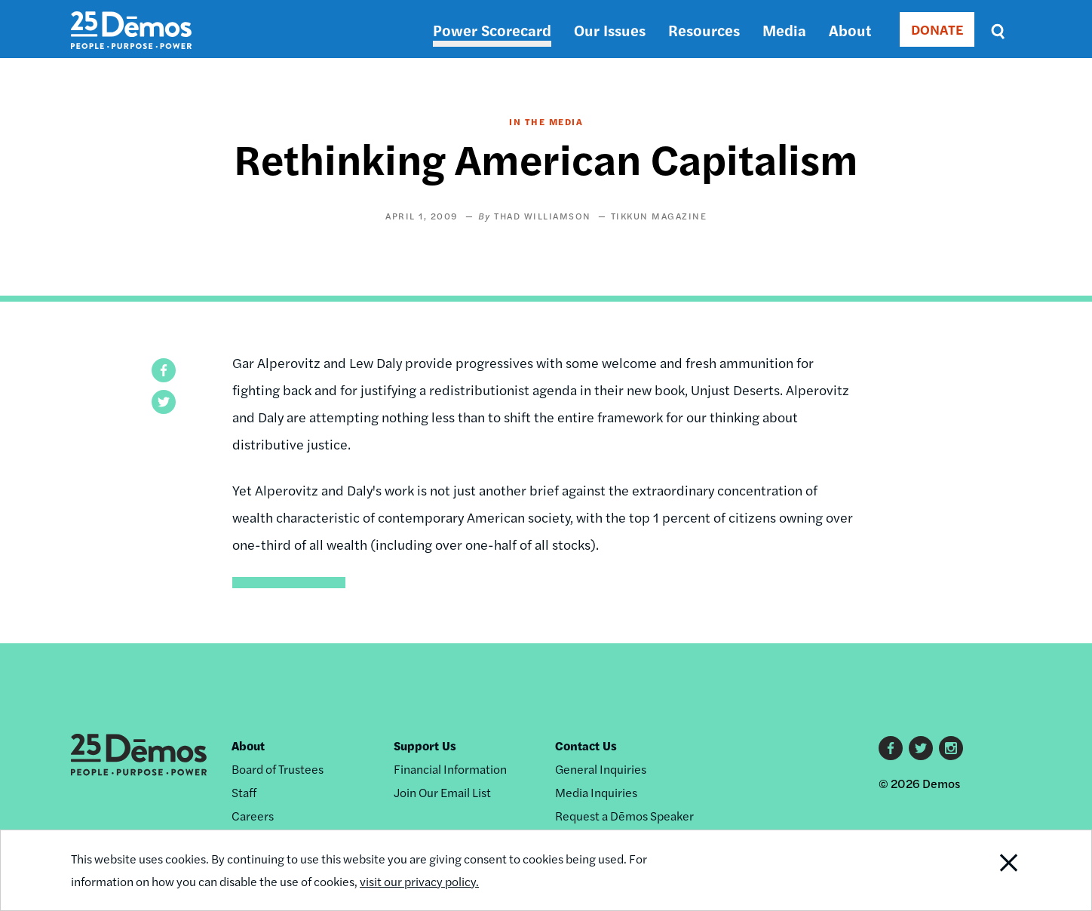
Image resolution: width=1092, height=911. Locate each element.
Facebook (891, 748)
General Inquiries (600, 769)
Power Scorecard (492, 30)
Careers (253, 815)
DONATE (937, 29)
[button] (164, 370)
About (850, 30)
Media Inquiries (596, 792)
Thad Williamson (542, 215)
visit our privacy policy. (419, 881)
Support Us (425, 745)
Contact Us (586, 745)
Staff (244, 792)
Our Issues (610, 30)
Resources (704, 30)
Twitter (921, 748)
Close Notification (990, 870)
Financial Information (450, 769)
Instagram (951, 748)
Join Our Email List (442, 792)
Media (784, 30)
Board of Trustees (278, 769)
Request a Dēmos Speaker (624, 815)
